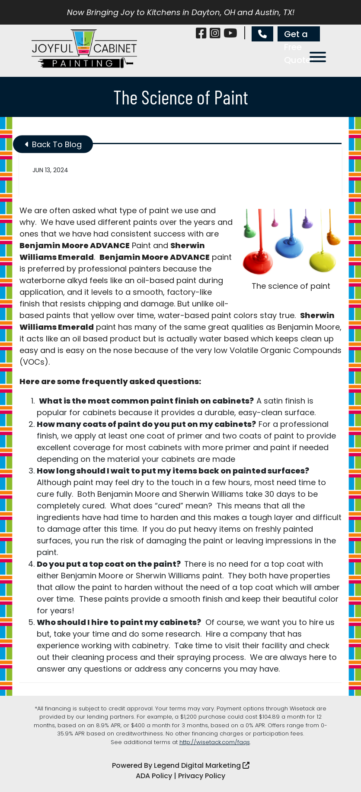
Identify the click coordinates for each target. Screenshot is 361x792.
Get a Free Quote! (298, 35)
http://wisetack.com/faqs (214, 742)
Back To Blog (53, 144)
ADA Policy (154, 776)
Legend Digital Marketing (201, 765)
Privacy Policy (201, 776)
